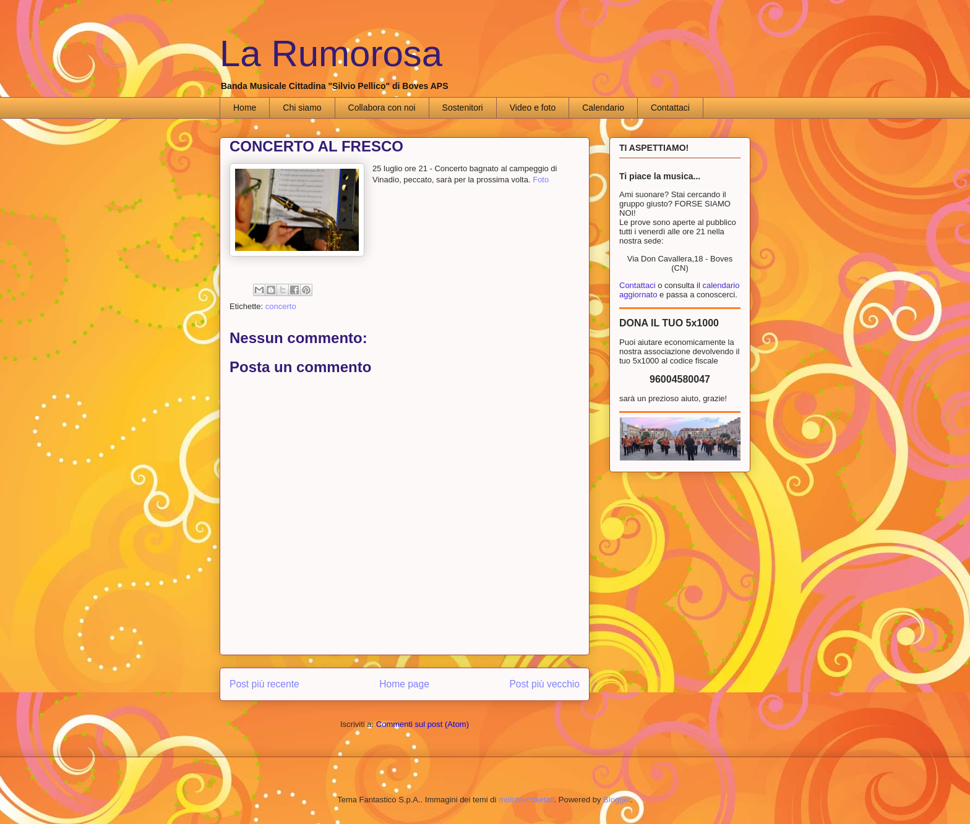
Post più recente (264, 684)
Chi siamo (302, 108)
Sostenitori (462, 108)
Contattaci (670, 108)
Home (244, 108)
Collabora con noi (382, 108)
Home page (404, 684)
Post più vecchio (544, 684)
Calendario (603, 108)
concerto (280, 306)
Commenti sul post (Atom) (422, 724)
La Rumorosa (331, 53)
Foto (541, 179)
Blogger (616, 799)
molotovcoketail (526, 799)
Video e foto (533, 108)
